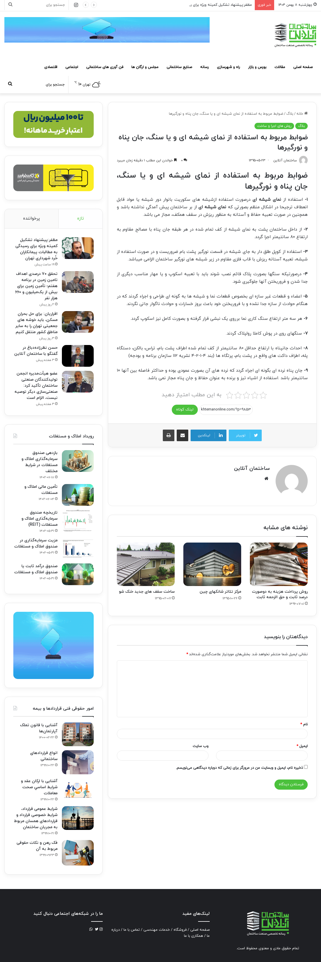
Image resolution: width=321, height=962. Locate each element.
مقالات (279, 67)
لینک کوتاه (184, 409)
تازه (80, 219)
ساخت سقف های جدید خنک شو (147, 591)
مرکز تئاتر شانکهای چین (220, 591)
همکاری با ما (193, 936)
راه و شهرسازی (228, 67)
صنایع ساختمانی (179, 67)
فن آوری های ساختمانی (104, 67)
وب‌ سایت (201, 746)
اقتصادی (50, 67)
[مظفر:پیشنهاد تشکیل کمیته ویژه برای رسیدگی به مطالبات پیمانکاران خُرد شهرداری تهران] (78, 248)
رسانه (204, 67)
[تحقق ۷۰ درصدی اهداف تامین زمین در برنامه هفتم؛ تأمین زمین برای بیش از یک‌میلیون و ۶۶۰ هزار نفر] (78, 282)
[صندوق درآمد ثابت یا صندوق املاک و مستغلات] (78, 574)
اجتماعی (71, 67)
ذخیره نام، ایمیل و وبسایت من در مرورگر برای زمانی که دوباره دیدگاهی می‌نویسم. (239, 768)
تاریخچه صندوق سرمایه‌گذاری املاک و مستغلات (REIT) (39, 518)
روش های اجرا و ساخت (274, 126)
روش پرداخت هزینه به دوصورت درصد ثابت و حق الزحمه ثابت (280, 594)
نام (304, 724)
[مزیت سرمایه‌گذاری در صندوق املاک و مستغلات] (78, 548)
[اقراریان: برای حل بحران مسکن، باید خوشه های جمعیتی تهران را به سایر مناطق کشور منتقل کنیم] (78, 322)
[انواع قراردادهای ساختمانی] (78, 762)
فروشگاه (180, 929)
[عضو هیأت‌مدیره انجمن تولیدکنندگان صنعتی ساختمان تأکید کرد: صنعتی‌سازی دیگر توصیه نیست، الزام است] (78, 382)
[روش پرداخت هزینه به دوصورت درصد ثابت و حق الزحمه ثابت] (279, 564)
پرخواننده (31, 219)
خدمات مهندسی (156, 929)
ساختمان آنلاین (252, 468)
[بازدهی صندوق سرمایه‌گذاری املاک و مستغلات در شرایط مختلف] (78, 461)
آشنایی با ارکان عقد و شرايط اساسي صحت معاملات (39, 787)
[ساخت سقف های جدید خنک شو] (146, 564)
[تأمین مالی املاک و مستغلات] (78, 495)
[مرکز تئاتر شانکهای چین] (212, 564)
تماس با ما (131, 929)
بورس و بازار (257, 67)
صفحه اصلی (303, 67)
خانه (302, 113)
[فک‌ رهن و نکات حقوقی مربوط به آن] (78, 853)
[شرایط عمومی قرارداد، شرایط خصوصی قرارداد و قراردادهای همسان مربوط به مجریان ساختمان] (78, 818)
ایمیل (302, 746)
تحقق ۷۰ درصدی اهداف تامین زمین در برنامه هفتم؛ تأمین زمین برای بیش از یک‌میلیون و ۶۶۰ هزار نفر (36, 286)
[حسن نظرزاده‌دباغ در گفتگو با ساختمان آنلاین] (78, 356)
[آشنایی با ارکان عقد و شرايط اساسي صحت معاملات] (78, 789)
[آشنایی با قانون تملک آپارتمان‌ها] (78, 734)
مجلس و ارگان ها (144, 67)
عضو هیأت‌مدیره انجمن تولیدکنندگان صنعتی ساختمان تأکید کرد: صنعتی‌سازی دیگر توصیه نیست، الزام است (36, 386)
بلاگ (289, 113)
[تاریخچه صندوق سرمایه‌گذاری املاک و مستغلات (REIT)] (78, 521)
